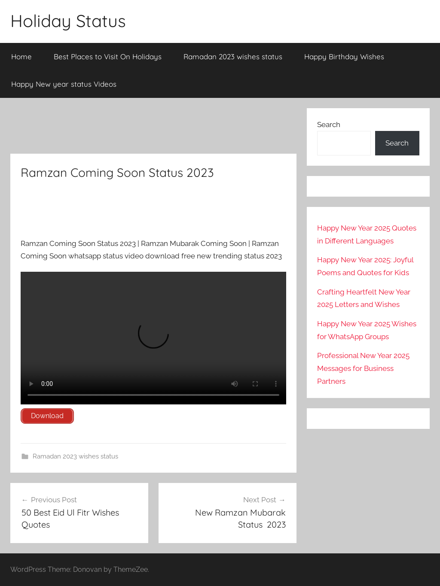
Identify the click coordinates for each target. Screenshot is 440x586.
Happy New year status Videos (63, 83)
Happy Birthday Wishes (344, 56)
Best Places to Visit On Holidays (108, 56)
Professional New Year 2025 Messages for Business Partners (363, 368)
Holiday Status (68, 20)
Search (328, 124)
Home (21, 56)
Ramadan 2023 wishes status (232, 56)
